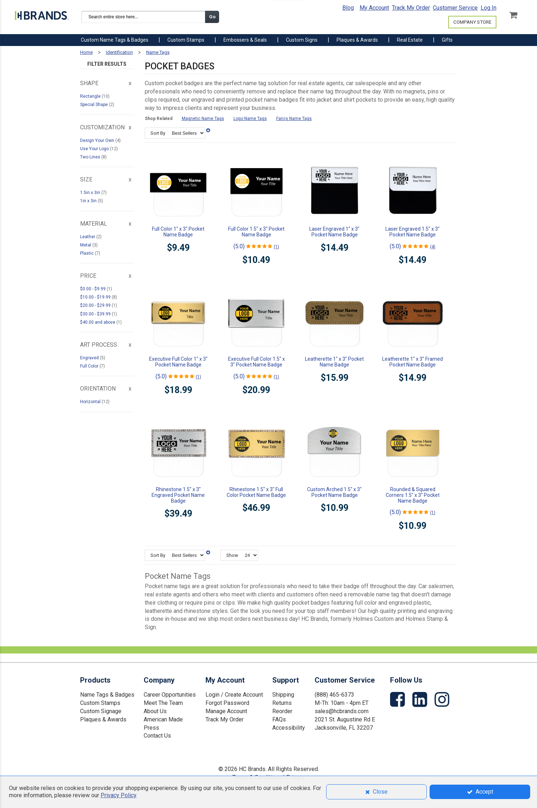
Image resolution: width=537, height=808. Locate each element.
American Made (163, 719)
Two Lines (90, 157)
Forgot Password (227, 703)
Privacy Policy (118, 795)
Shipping (283, 694)
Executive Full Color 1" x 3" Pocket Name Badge (178, 362)
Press (151, 727)
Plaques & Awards (103, 719)
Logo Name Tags (250, 118)
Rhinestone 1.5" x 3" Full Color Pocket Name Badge (256, 492)
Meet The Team (163, 703)
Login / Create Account (234, 694)
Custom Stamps (100, 703)
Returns (282, 703)
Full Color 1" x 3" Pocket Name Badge (178, 231)
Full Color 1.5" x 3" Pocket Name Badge (256, 231)
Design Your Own (97, 140)
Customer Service (455, 7)
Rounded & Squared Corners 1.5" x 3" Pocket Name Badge (413, 495)
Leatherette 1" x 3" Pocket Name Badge (334, 362)
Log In (488, 7)
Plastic (87, 253)
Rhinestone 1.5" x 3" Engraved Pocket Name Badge (178, 495)
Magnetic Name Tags (203, 118)
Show (232, 555)
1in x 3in (89, 200)
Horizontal (91, 401)
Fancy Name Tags (294, 118)
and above (98, 322)
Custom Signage (100, 711)
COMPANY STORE (472, 22)
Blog (348, 7)
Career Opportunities (170, 694)
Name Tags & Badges (107, 694)
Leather (88, 236)
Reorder (282, 711)
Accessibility (288, 727)
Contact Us (157, 735)
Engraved (90, 357)
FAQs (279, 719)
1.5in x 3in (90, 192)
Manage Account (226, 711)
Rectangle (91, 96)
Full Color (89, 366)
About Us (155, 711)
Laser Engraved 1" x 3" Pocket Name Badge (334, 231)
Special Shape (94, 104)
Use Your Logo (95, 148)
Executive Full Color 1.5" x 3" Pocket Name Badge (256, 362)
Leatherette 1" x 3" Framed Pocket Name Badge (412, 362)
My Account (374, 7)
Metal (86, 245)
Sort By (158, 133)
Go (212, 16)
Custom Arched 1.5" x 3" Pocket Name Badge (334, 492)
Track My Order (411, 7)
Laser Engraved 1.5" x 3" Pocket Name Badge (412, 231)
